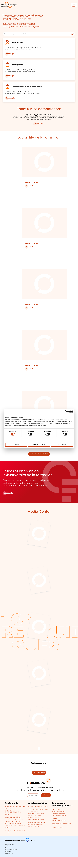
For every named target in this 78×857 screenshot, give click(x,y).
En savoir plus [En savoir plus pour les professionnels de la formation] (10, 98)
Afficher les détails (64, 440)
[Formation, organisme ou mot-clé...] (36, 34)
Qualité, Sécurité (57, 827)
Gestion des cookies (10, 847)
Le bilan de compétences (36, 822)
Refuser (16, 444)
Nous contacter (39, 773)
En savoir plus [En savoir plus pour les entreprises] (10, 76)
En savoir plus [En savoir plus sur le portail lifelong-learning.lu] (39, 123)
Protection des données (11, 849)
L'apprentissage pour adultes (38, 806)
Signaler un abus (9, 853)
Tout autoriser (62, 444)
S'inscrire (45, 795)
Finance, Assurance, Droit (60, 820)
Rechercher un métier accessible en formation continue (13, 812)
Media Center (39, 511)
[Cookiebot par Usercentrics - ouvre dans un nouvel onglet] (66, 411)
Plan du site (8, 855)
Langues (54, 818)
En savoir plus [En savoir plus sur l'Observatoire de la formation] (8, 493)
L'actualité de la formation (39, 137)
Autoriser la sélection (39, 444)
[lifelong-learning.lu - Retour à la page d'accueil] (9, 5)
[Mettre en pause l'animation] (39, 748)
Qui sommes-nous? (9, 844)
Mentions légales (9, 846)
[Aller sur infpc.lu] (20, 841)
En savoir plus (30, 186)
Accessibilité (8, 851)
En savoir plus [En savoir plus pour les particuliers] (10, 54)
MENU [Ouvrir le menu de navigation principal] (74, 6)
